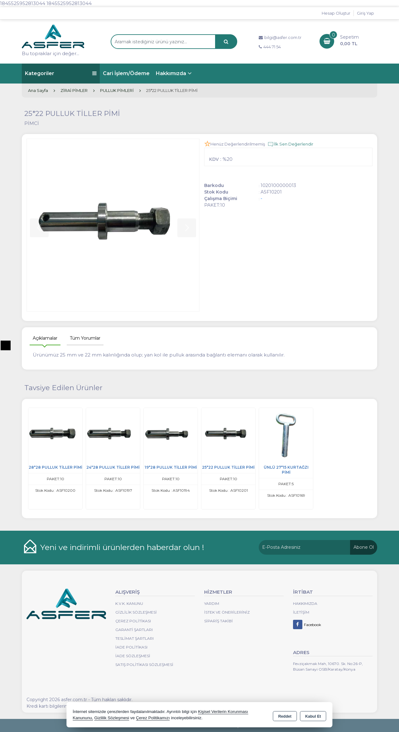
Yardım (211, 603)
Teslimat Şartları (134, 638)
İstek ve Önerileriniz (227, 612)
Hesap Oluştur (336, 13)
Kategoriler (61, 73)
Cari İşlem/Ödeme (126, 73)
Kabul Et (313, 715)
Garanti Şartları (134, 629)
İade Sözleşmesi (132, 655)
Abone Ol (363, 547)
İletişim (301, 612)
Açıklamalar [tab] (45, 338)
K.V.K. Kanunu (129, 603)
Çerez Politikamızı (153, 717)
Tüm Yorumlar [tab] (85, 338)
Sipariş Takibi (218, 621)
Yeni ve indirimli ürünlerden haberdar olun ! (122, 547)
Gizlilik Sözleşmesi (136, 612)
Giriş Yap (365, 13)
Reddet (284, 715)
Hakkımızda (171, 73)
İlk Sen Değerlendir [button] (290, 144)
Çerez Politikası (133, 621)
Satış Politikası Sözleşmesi (144, 664)
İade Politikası (131, 647)
